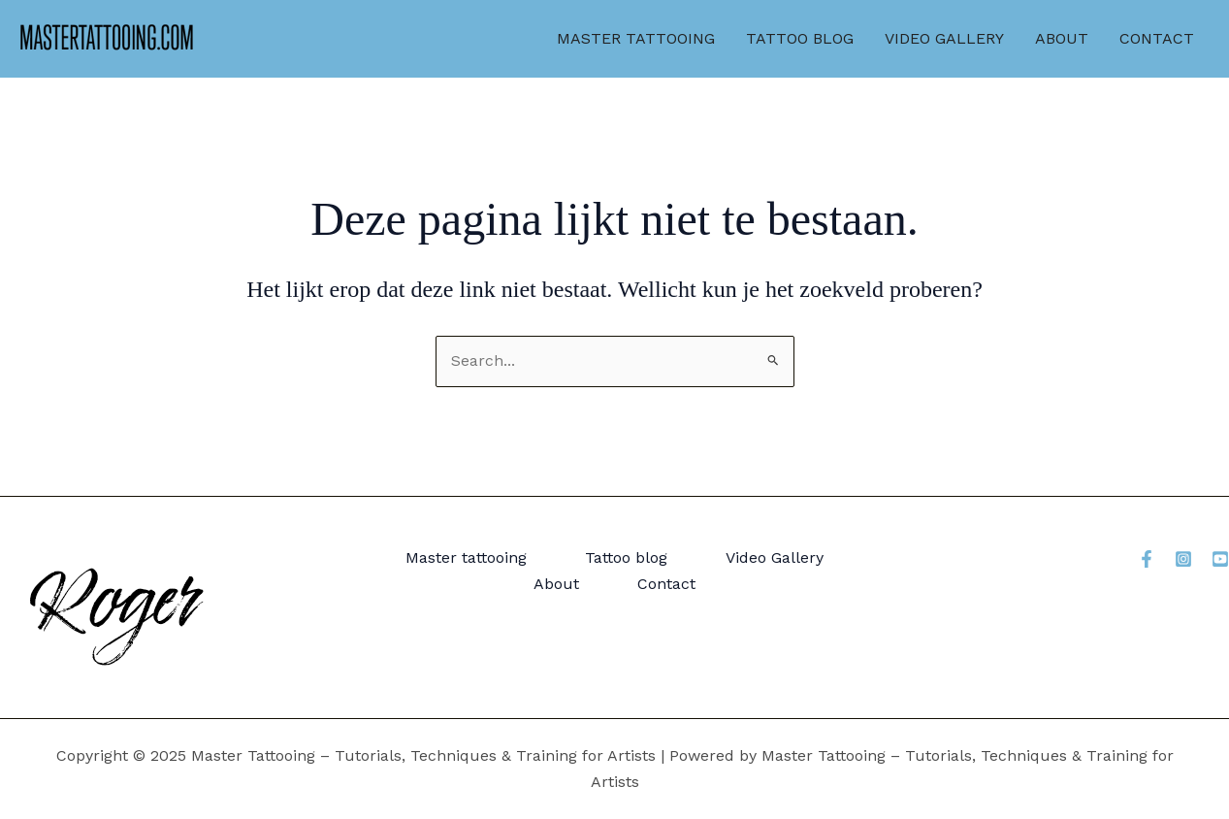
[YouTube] (1220, 559)
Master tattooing (636, 38)
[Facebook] (1146, 559)
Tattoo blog (800, 38)
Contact (1156, 38)
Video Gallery (944, 38)
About (1061, 38)
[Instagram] (1183, 559)
